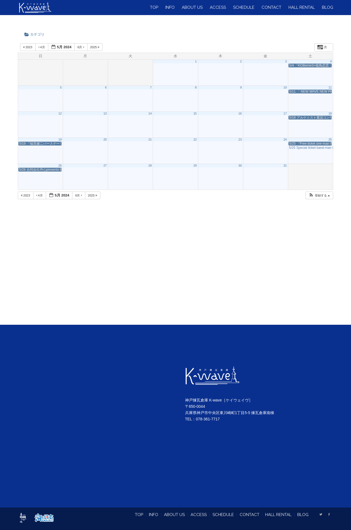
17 (285, 113)
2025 (95, 47)
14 (150, 113)
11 (330, 87)
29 (195, 165)
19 (60, 139)
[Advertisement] (175, 268)
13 (105, 113)
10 (285, 87)
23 (240, 139)
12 (60, 113)
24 (285, 139)
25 (330, 139)
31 (285, 165)
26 (60, 165)
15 (195, 113)
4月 (42, 47)
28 (150, 165)
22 (195, 139)
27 (105, 165)
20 (105, 139)
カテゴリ (36, 34)
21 (150, 139)
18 (330, 113)
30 (240, 165)
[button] (319, 195)
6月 (81, 47)
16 (240, 113)
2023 (28, 47)
